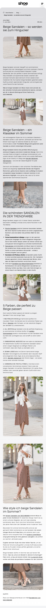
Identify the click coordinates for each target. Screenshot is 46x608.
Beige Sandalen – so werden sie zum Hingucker (17, 15)
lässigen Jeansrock (14, 358)
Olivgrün (11, 323)
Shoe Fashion (9, 12)
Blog (17, 12)
